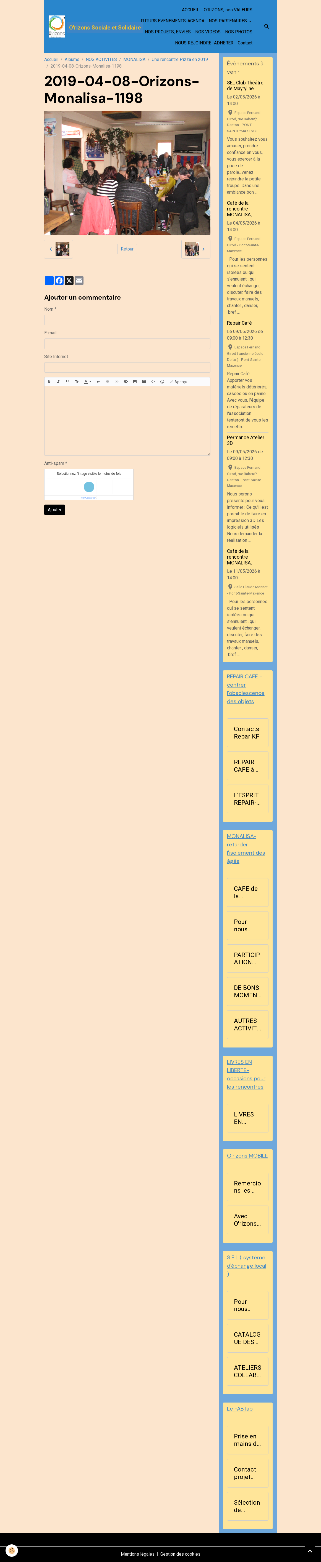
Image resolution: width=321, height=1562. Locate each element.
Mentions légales (138, 1554)
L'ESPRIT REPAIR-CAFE (246, 798)
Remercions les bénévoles (247, 1187)
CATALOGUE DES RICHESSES (247, 1338)
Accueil (51, 59)
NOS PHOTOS (238, 31)
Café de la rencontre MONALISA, (239, 208)
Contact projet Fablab (245, 1473)
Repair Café (239, 323)
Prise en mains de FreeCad (247, 1440)
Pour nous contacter (247, 925)
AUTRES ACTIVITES (247, 1024)
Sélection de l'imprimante (247, 1506)
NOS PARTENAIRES (228, 20)
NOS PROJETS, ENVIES (168, 31)
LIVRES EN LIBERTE (245, 1118)
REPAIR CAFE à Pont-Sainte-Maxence (246, 765)
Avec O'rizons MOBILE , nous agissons (246, 1219)
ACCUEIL (190, 9)
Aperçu (178, 381)
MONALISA (134, 59)
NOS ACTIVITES (101, 59)
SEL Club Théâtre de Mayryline (245, 85)
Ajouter (54, 509)
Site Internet (56, 356)
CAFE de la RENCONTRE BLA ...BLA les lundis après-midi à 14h (247, 892)
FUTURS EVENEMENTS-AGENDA (172, 20)
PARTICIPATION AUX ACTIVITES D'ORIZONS (247, 958)
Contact (245, 43)
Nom (48, 309)
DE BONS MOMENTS (247, 991)
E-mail (50, 332)
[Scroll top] (310, 1551)
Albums (72, 59)
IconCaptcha (88, 497)
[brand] (88, 26)
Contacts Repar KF (246, 732)
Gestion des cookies (180, 1554)
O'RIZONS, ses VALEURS (228, 9)
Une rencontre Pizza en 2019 (180, 59)
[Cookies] (12, 1550)
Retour (127, 249)
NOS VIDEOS (208, 31)
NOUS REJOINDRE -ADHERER (204, 43)
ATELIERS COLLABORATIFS (247, 1371)
